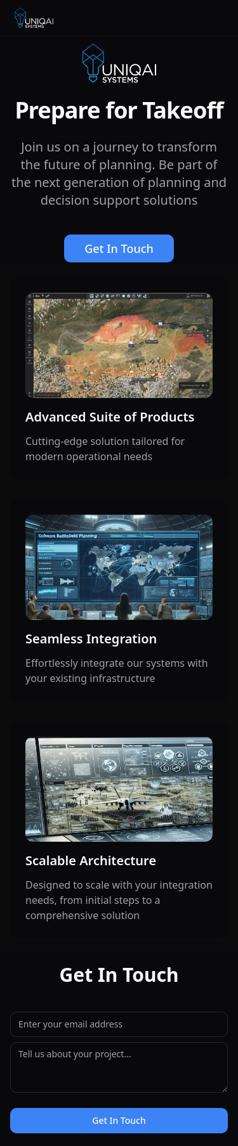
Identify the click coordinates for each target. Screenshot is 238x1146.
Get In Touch (119, 248)
